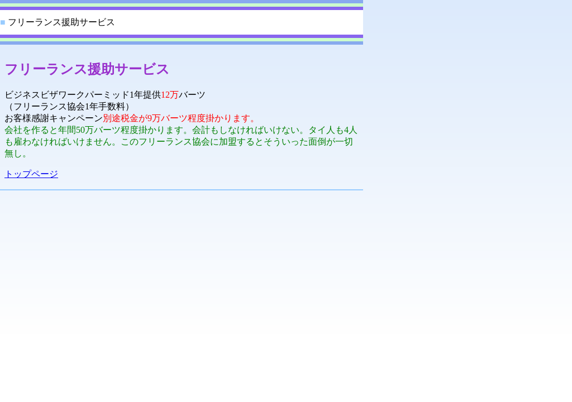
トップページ (31, 174)
